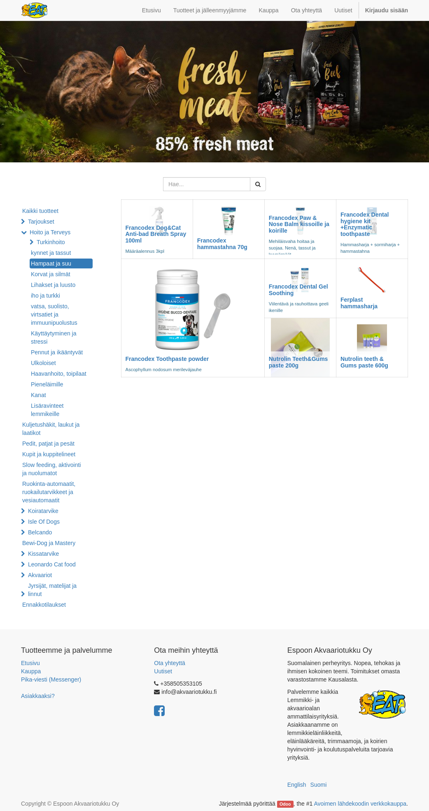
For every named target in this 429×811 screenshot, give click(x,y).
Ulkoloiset (43, 363)
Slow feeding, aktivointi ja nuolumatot (51, 469)
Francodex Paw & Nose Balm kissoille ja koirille (299, 224)
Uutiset (163, 671)
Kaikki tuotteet (40, 211)
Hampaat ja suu (51, 263)
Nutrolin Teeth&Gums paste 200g (298, 362)
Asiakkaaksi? (38, 696)
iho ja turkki (45, 295)
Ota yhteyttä (169, 663)
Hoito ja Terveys (50, 232)
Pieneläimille (47, 384)
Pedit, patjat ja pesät (48, 443)
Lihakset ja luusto (53, 285)
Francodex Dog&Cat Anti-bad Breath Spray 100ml (156, 234)
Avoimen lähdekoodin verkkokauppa (360, 803)
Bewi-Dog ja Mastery (48, 543)
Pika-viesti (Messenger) (51, 679)
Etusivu (30, 663)
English (296, 784)
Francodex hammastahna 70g (222, 243)
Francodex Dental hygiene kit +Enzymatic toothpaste (364, 224)
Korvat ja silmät (50, 274)
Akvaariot (40, 575)
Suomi (318, 784)
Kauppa (31, 671)
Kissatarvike (43, 553)
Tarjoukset (41, 221)
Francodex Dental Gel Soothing (298, 289)
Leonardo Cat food (52, 564)
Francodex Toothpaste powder (167, 359)
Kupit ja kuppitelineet (48, 454)
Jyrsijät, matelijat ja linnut (52, 589)
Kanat (38, 395)
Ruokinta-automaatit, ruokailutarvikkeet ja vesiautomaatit (48, 492)
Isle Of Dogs (44, 521)
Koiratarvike (43, 511)
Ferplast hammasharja (359, 302)
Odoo (285, 804)
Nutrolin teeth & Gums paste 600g (364, 362)
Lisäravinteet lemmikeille (47, 409)
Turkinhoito (51, 242)
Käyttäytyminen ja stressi (54, 337)
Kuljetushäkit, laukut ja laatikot (50, 428)
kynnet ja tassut (51, 253)
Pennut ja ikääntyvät (57, 352)
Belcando (40, 532)
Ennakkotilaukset (44, 604)
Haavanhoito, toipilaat (58, 373)
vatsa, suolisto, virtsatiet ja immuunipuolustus (54, 314)
